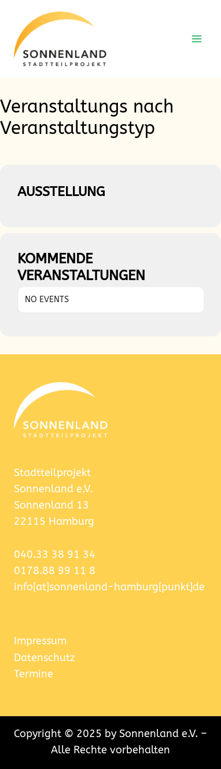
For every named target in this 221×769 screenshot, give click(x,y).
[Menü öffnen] (196, 39)
